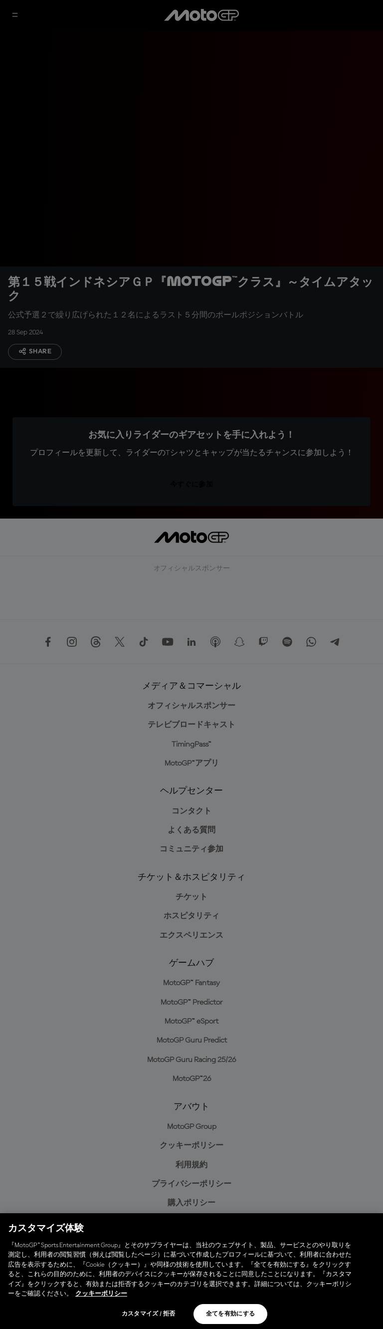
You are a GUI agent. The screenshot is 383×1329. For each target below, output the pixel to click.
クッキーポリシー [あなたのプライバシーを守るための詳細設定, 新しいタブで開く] (101, 1294)
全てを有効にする (230, 1314)
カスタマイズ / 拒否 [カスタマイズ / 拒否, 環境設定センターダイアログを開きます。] (149, 1314)
